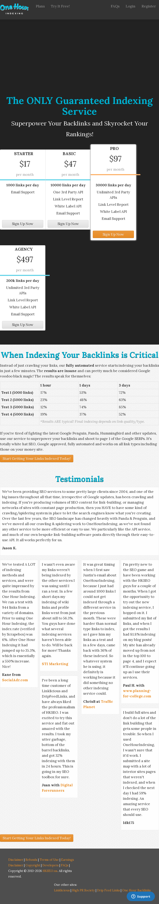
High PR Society (83, 890)
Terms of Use (49, 860)
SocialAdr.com (15, 680)
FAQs (115, 6)
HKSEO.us (50, 871)
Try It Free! (60, 6)
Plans (40, 6)
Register (149, 6)
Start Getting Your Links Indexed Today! (37, 458)
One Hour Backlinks (136, 890)
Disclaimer (15, 860)
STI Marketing (55, 664)
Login (130, 6)
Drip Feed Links (108, 890)
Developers (50, 865)
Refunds (31, 860)
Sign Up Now (22, 224)
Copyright (32, 865)
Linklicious (62, 890)
